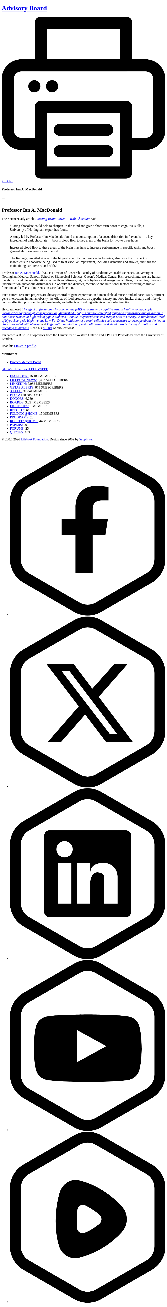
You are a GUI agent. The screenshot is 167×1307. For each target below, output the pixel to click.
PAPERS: (16, 425)
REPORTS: (17, 410)
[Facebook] (87, 614)
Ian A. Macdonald (27, 273)
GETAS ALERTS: (22, 387)
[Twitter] (87, 786)
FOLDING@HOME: (24, 413)
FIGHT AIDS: (19, 406)
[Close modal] (3, 198)
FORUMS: (17, 428)
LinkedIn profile (25, 346)
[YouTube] (87, 1130)
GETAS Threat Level (25, 369)
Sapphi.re (85, 439)
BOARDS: (17, 402)
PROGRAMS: (19, 417)
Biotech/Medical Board (25, 362)
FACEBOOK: (19, 376)
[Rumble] (87, 1301)
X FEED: (16, 391)
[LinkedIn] (87, 958)
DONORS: (17, 398)
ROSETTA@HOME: (24, 421)
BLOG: (15, 395)
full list (47, 328)
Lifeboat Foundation (34, 439)
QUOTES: (17, 432)
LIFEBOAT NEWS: (23, 380)
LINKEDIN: (18, 383)
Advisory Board (24, 8)
